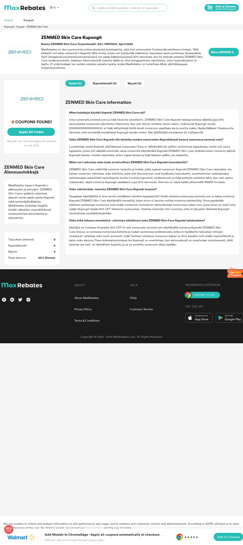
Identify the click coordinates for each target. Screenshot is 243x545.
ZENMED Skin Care (37, 26)
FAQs (133, 298)
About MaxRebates (86, 298)
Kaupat (20, 26)
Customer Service (141, 309)
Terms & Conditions (86, 320)
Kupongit (9, 26)
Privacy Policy (83, 309)
